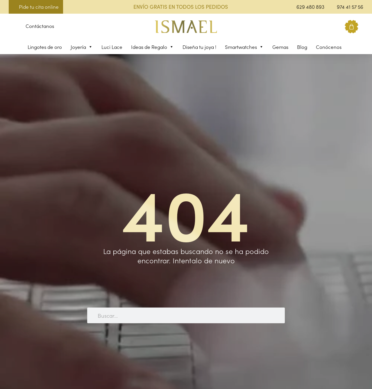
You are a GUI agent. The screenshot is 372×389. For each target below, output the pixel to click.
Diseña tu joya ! (199, 46)
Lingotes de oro (45, 46)
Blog (302, 46)
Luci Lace (111, 46)
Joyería (82, 46)
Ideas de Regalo (152, 46)
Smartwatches (244, 46)
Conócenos (328, 46)
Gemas (280, 46)
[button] (13, 26)
